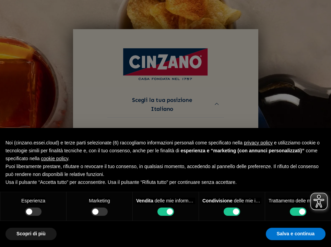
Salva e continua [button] (296, 233)
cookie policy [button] (54, 158)
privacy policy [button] (258, 142)
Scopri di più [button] (31, 233)
